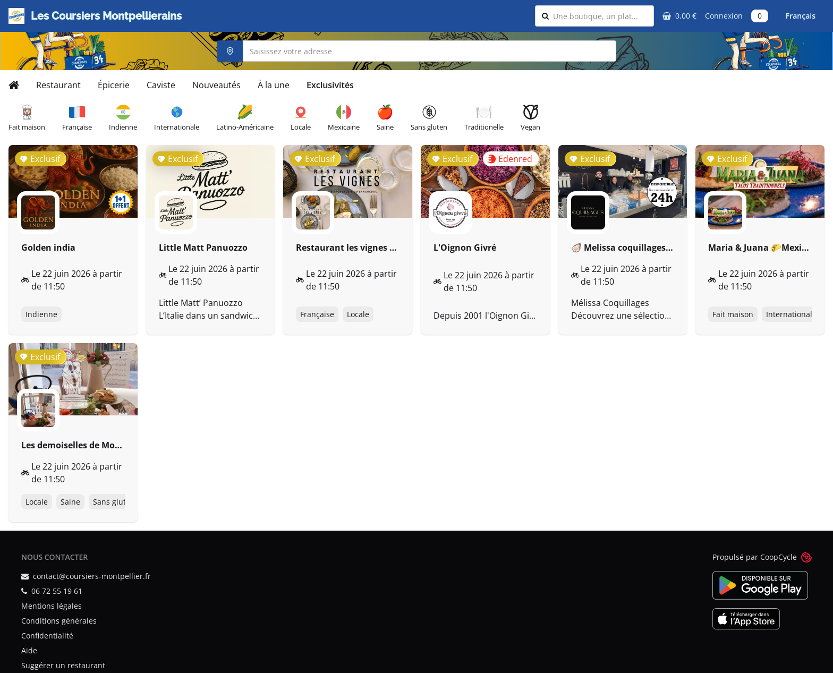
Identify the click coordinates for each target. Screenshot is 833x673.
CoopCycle (778, 557)
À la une (274, 85)
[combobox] (600, 16)
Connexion (724, 16)
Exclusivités (330, 85)
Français (800, 16)
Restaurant (58, 85)
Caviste (161, 85)
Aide (29, 650)
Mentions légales (51, 606)
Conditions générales (59, 621)
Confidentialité (47, 636)
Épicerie (114, 85)
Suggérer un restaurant (63, 665)
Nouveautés (216, 85)
